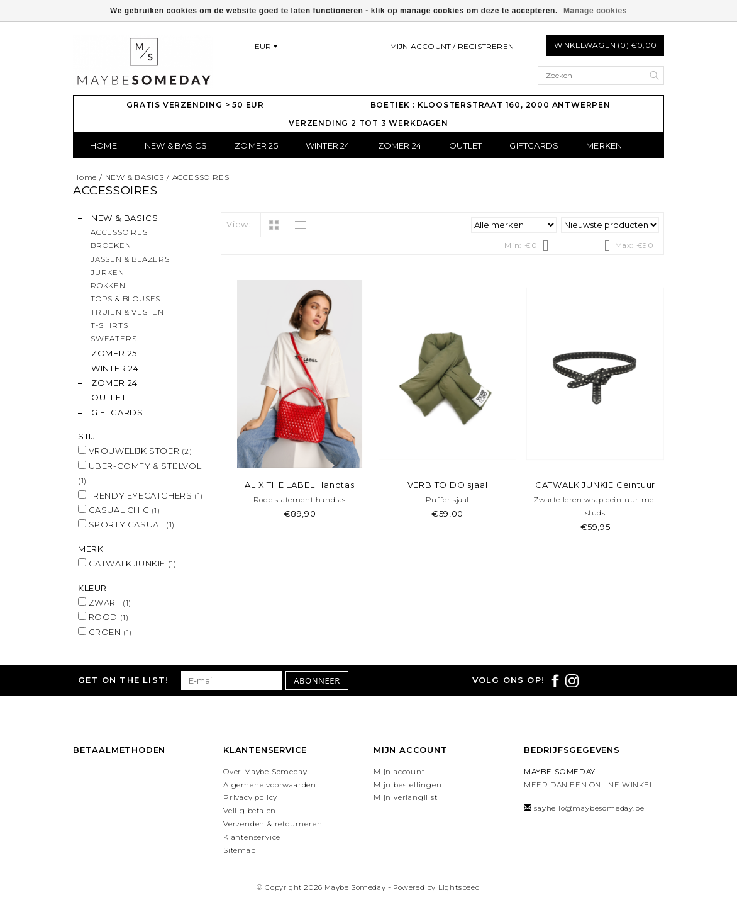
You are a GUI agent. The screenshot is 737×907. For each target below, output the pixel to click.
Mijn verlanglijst (406, 797)
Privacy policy (250, 797)
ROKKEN (108, 285)
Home (103, 145)
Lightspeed (459, 887)
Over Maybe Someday (265, 771)
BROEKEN (111, 245)
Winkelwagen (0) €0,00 (605, 45)
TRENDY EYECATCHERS (140, 495)
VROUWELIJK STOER (135, 451)
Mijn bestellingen (408, 784)
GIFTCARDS (533, 145)
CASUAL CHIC (119, 510)
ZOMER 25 (256, 145)
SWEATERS (113, 338)
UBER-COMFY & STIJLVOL (139, 473)
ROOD (103, 617)
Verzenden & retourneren (272, 824)
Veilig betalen (249, 810)
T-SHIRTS (109, 325)
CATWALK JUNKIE (127, 563)
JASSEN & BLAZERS (130, 259)
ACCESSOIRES (201, 177)
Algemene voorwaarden (269, 784)
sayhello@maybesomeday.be (589, 808)
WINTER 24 (328, 145)
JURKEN (108, 272)
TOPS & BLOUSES (125, 299)
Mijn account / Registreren (452, 46)
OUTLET (465, 145)
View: (238, 224)
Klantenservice (251, 837)
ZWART (104, 602)
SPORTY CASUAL (126, 524)
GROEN (105, 632)
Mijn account (399, 771)
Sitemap (239, 850)
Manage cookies (595, 10)
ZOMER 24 (400, 145)
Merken (604, 145)
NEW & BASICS (176, 145)
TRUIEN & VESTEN (127, 312)
